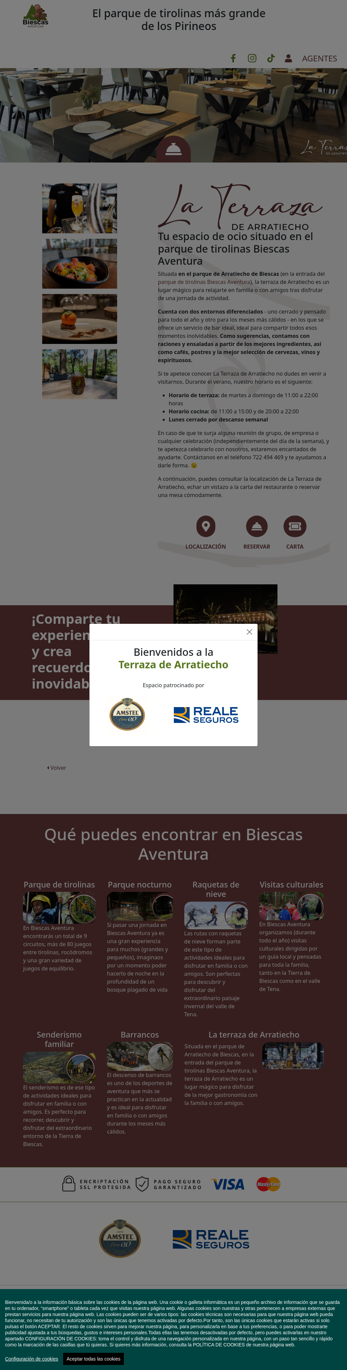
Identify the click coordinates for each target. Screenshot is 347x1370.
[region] (173, 1329)
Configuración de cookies (31, 1359)
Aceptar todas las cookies (93, 1359)
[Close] (249, 631)
